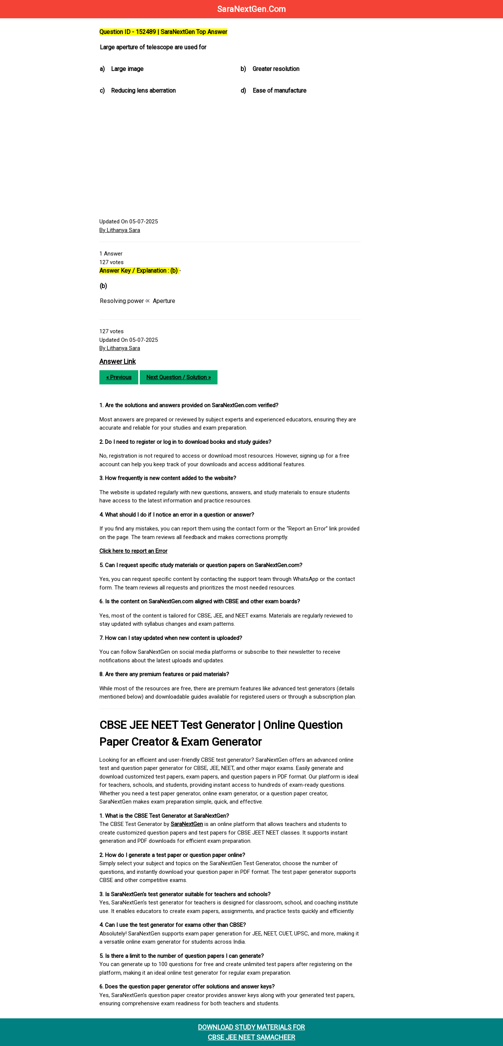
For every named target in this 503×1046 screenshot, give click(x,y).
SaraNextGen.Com (251, 9)
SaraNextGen (187, 824)
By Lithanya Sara (119, 230)
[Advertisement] (230, 157)
